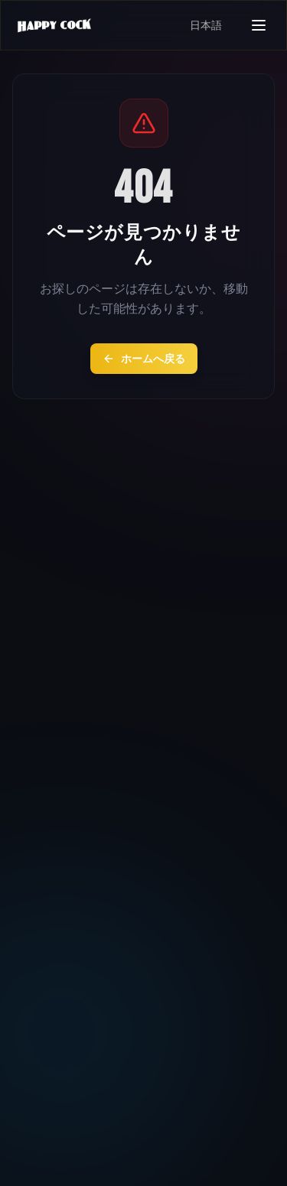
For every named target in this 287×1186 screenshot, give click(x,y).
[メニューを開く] (258, 25)
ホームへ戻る (144, 359)
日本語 (206, 25)
